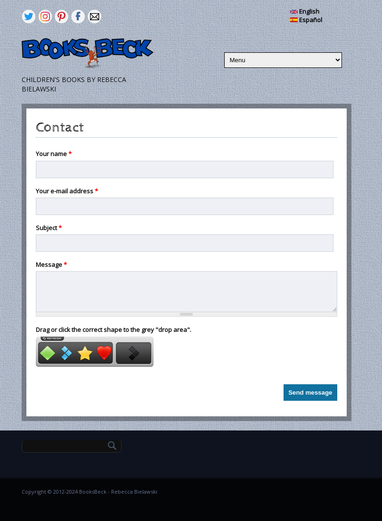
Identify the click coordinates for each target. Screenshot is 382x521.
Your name (54, 153)
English (304, 11)
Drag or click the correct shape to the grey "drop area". (113, 329)
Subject (49, 227)
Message (51, 264)
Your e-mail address (67, 191)
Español (306, 20)
